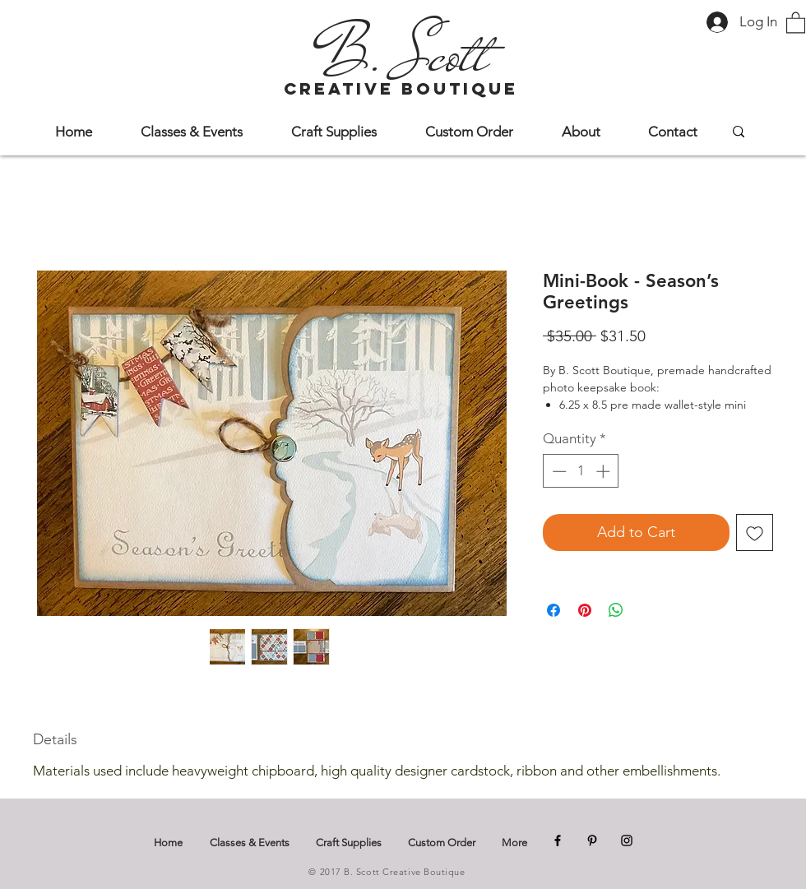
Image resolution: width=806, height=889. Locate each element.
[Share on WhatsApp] (616, 610)
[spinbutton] (581, 471)
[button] (795, 22)
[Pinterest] (592, 840)
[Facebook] (557, 840)
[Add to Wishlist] (754, 532)
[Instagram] (626, 840)
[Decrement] (557, 471)
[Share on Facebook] (553, 610)
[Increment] (604, 471)
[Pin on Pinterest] (585, 610)
